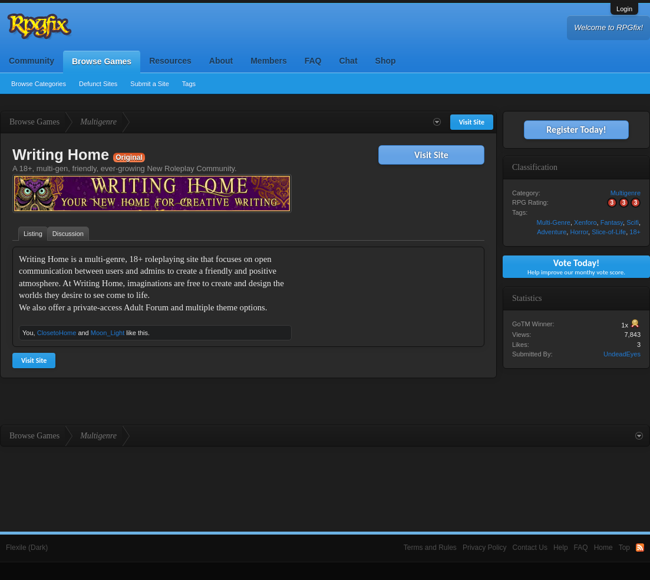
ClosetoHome (57, 332)
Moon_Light (108, 332)
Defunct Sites (98, 83)
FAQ (313, 60)
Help (560, 547)
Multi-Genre (553, 222)
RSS (640, 547)
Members (268, 60)
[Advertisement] (389, 327)
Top (624, 547)
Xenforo (585, 222)
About (221, 60)
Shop (385, 60)
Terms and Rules (430, 547)
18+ (635, 231)
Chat (348, 60)
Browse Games (101, 61)
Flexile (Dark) (27, 547)
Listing (33, 233)
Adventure (551, 231)
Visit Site (431, 154)
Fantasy (611, 222)
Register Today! (576, 129)
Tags (189, 83)
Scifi (632, 222)
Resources (170, 60)
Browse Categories (38, 83)
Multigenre (626, 192)
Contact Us (530, 547)
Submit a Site (149, 83)
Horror (579, 231)
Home (603, 547)
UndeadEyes (622, 354)
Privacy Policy (485, 547)
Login (624, 8)
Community (31, 60)
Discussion (68, 233)
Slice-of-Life (609, 231)
